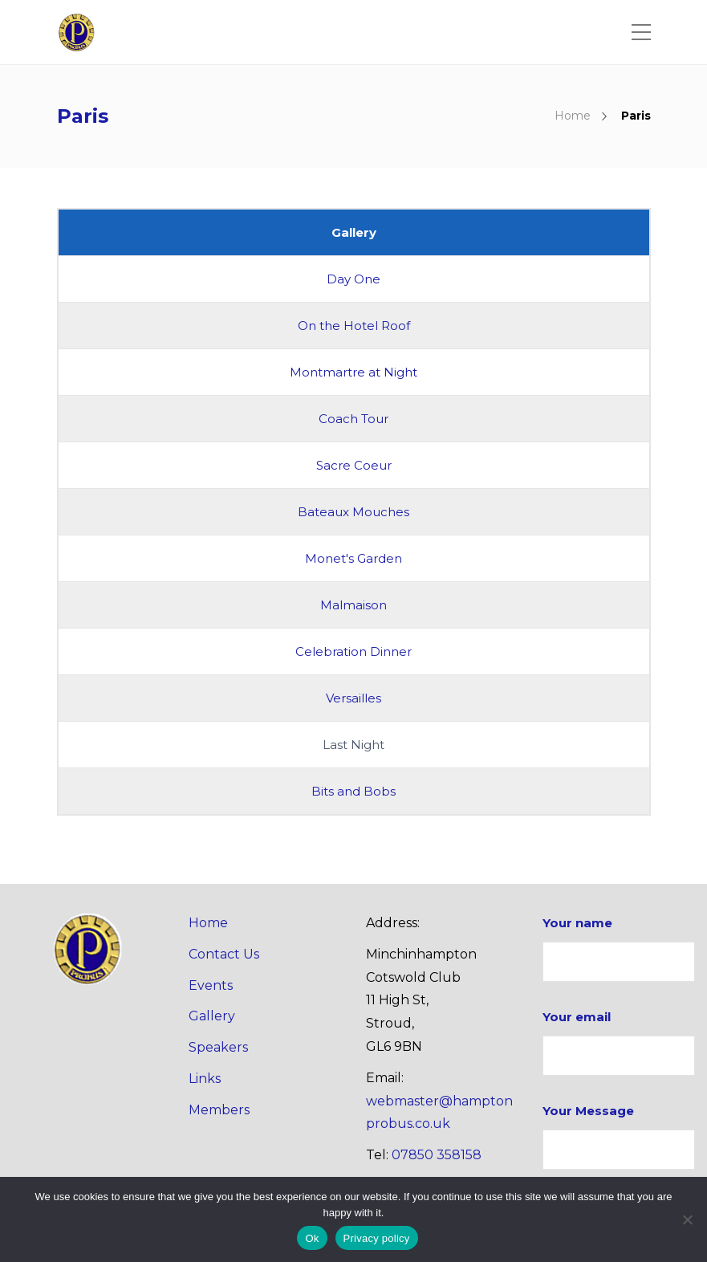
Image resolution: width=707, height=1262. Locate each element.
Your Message (618, 1136)
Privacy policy (376, 1238)
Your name (618, 948)
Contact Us (224, 954)
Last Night (353, 744)
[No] (687, 1219)
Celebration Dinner (353, 651)
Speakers (218, 1047)
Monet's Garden (353, 558)
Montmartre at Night (353, 372)
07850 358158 (436, 1154)
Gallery (212, 1016)
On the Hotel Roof (354, 325)
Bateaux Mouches (353, 511)
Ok (312, 1238)
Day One (353, 279)
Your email (618, 1042)
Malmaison (353, 605)
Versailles (353, 698)
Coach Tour (353, 418)
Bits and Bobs (353, 791)
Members (219, 1109)
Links (205, 1078)
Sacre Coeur (354, 465)
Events (211, 985)
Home (573, 115)
